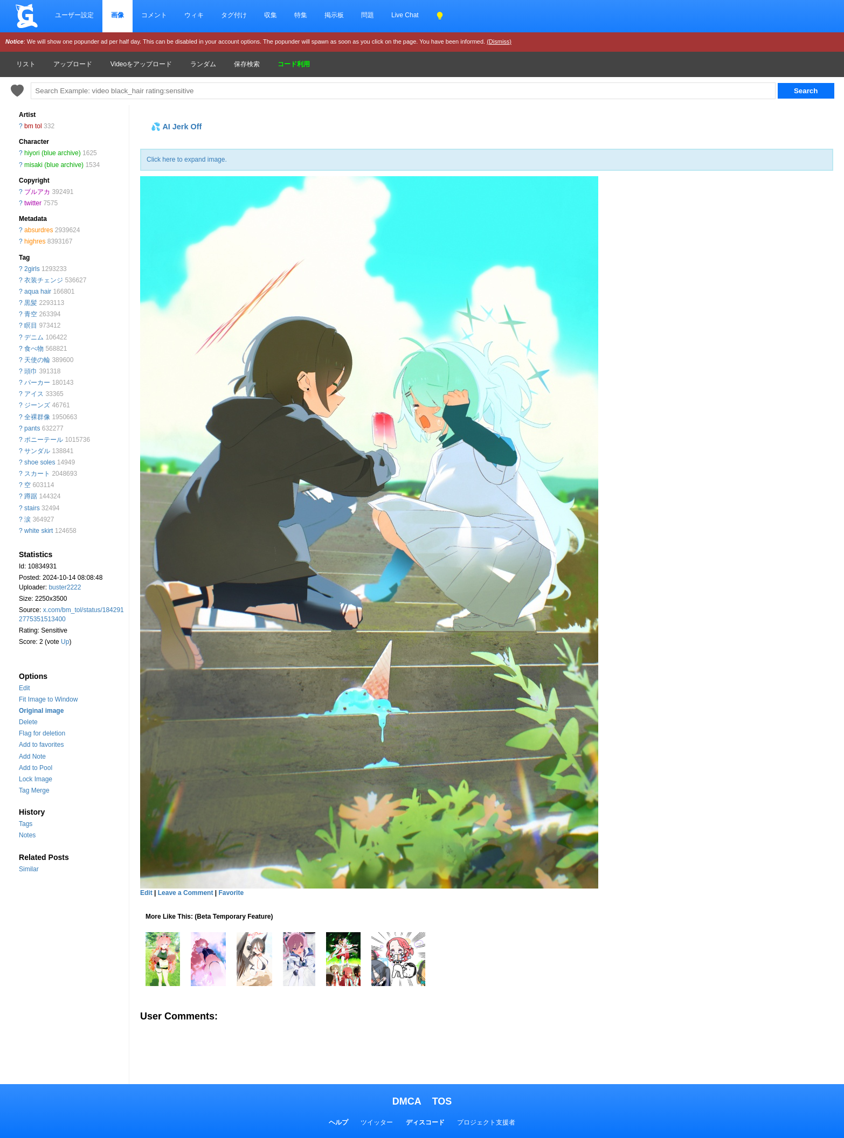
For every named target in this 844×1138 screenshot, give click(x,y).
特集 (300, 15)
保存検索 (247, 64)
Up (65, 642)
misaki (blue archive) (54, 165)
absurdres (38, 230)
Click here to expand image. (187, 159)
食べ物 (34, 348)
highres (34, 241)
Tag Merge (34, 790)
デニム (34, 337)
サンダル (37, 451)
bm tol (33, 126)
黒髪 (30, 303)
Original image (41, 710)
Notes (27, 835)
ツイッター (377, 1122)
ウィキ (194, 15)
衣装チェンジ (43, 280)
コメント (154, 15)
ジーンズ (37, 405)
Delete (28, 722)
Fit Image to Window (48, 699)
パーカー (37, 382)
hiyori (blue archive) (52, 153)
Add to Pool (35, 768)
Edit (24, 688)
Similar (29, 869)
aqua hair (37, 291)
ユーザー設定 (74, 15)
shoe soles (39, 462)
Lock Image (35, 779)
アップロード (72, 64)
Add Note (32, 756)
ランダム (203, 64)
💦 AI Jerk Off (176, 126)
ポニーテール (43, 439)
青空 (30, 314)
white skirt (38, 531)
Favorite (231, 893)
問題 (367, 15)
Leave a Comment (185, 893)
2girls (32, 269)
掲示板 (334, 15)
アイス (34, 394)
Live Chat (405, 15)
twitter (32, 203)
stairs (32, 508)
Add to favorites (41, 744)
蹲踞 (30, 496)
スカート (37, 473)
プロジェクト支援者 (486, 1122)
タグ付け (234, 15)
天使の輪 (37, 360)
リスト (26, 64)
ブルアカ (37, 192)
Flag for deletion (42, 733)
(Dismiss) (499, 41)
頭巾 (30, 371)
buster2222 (65, 587)
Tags (25, 824)
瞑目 (30, 325)
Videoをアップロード (141, 64)
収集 (270, 15)
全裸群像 (37, 417)
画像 (117, 15)
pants (32, 428)
